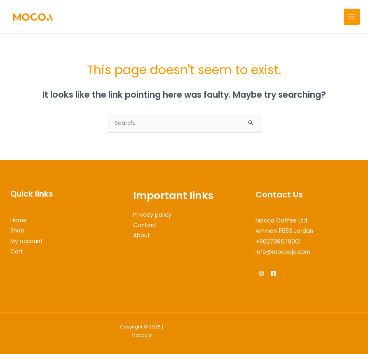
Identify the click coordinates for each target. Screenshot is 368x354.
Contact (145, 225)
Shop (17, 230)
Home (18, 220)
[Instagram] (261, 273)
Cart (16, 252)
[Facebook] (273, 273)
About (141, 235)
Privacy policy (152, 215)
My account (26, 241)
